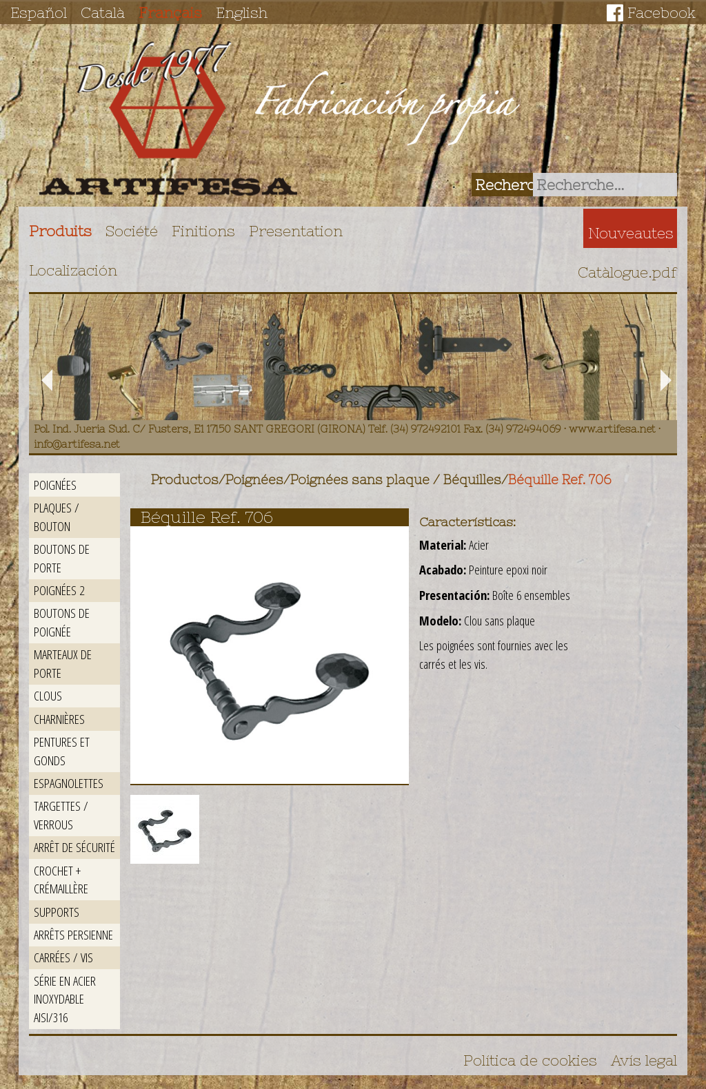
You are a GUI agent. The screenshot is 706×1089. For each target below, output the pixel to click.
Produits (60, 230)
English (242, 12)
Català (103, 12)
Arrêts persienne (73, 934)
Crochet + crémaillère (61, 880)
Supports (56, 911)
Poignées (55, 484)
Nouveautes (631, 233)
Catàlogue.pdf (627, 272)
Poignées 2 (59, 590)
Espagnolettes (68, 782)
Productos (185, 480)
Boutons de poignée (62, 622)
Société (131, 230)
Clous (48, 695)
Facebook (661, 12)
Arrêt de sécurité (74, 846)
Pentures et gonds (62, 751)
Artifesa (168, 118)
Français (170, 12)
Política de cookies (530, 1060)
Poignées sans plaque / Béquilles (395, 480)
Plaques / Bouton (56, 517)
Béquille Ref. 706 (560, 480)
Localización (73, 270)
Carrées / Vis (63, 957)
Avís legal (644, 1060)
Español (38, 12)
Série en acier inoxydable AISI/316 (65, 999)
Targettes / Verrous (61, 815)
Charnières (59, 718)
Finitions (203, 230)
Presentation (296, 230)
